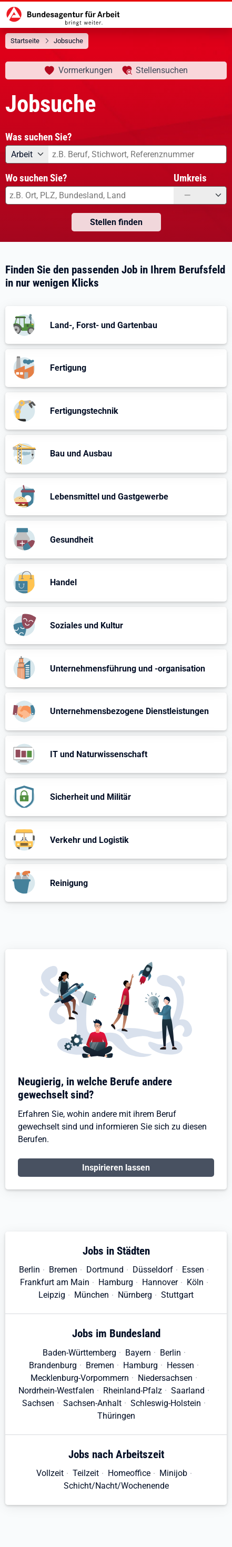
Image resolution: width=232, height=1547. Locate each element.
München (91, 1295)
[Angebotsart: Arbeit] (26, 154)
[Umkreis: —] (200, 195)
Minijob (173, 1473)
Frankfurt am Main (54, 1282)
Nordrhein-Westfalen (56, 1391)
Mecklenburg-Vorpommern (80, 1378)
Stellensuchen (162, 70)
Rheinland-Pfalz (132, 1391)
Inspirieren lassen (116, 1168)
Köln (195, 1282)
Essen (193, 1270)
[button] (116, 325)
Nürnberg (135, 1295)
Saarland (188, 1391)
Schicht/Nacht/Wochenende (116, 1486)
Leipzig (51, 1295)
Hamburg (115, 1282)
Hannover (160, 1282)
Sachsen (38, 1403)
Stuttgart (177, 1295)
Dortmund (105, 1270)
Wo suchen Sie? (36, 178)
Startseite (25, 41)
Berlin (29, 1270)
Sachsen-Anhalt (92, 1403)
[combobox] (137, 154)
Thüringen (116, 1416)
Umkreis (190, 178)
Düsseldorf (153, 1270)
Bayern (138, 1353)
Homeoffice (129, 1473)
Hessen (180, 1365)
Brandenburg (53, 1365)
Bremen (63, 1270)
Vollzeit (50, 1473)
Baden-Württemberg (79, 1353)
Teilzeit (86, 1473)
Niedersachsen (165, 1378)
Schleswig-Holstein (165, 1403)
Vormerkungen (85, 70)
